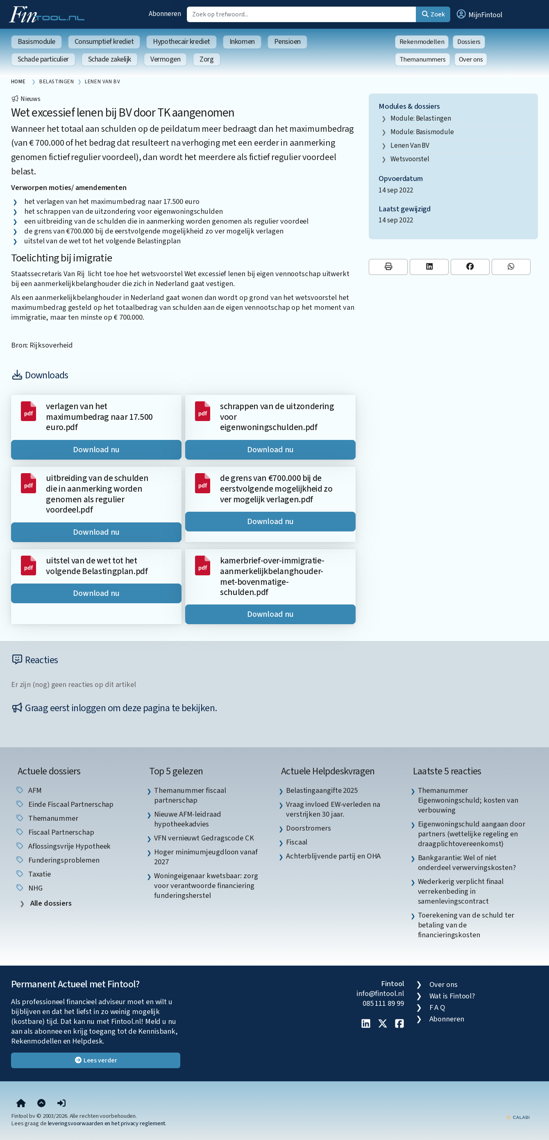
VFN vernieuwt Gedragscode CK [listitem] (204, 838)
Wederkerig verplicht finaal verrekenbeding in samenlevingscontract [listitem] (461, 891)
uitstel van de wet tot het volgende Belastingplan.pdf (97, 566)
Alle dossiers (50, 903)
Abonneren (165, 14)
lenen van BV (409, 145)
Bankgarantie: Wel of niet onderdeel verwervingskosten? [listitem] (467, 862)
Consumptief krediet (104, 42)
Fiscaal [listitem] (296, 842)
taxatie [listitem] (33, 874)
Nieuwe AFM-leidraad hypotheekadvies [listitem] (187, 819)
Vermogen (165, 59)
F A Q (437, 1007)
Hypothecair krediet (181, 42)
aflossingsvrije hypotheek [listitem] (63, 846)
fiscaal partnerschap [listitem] (54, 832)
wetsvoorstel (409, 159)
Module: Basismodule (422, 132)
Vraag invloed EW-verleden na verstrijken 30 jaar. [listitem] (333, 809)
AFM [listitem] (28, 790)
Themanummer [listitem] (46, 818)
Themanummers (422, 59)
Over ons (471, 59)
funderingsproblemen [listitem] (57, 860)
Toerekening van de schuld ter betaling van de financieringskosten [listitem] (466, 925)
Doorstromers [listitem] (308, 828)
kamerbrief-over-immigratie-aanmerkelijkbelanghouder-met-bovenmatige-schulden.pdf (272, 576)
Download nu (96, 450)
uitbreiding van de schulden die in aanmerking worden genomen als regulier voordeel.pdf (97, 494)
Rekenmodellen (422, 42)
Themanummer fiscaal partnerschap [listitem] (190, 795)
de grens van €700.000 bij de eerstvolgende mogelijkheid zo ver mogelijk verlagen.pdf (276, 489)
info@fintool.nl (380, 993)
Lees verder (95, 1060)
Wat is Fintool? (452, 996)
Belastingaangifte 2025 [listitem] (322, 790)
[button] (479, 14)
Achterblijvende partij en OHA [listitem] (333, 856)
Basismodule (36, 42)
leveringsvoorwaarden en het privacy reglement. (107, 1123)
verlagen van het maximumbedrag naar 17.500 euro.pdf (99, 417)
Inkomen (242, 42)
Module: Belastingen (420, 118)
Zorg (206, 59)
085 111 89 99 (383, 1003)
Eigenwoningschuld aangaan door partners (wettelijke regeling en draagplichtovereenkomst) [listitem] (471, 834)
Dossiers (469, 42)
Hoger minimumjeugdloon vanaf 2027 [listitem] (205, 857)
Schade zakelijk (109, 59)
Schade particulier (43, 59)
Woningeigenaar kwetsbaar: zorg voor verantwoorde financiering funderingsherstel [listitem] (206, 885)
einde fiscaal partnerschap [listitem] (64, 804)
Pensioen (287, 42)
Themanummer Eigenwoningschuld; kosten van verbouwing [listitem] (468, 800)
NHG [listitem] (29, 888)
